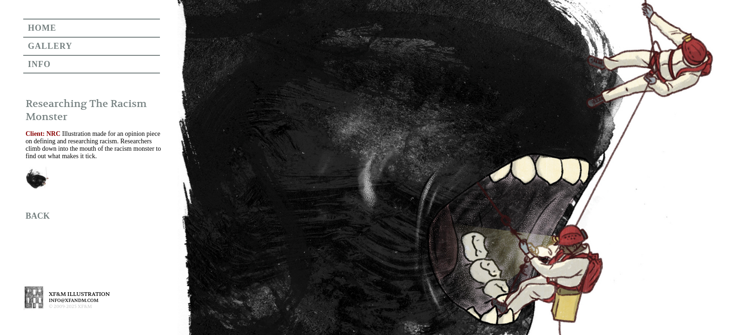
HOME (42, 28)
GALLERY (50, 46)
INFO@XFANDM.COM (74, 300)
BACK (38, 216)
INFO (39, 64)
